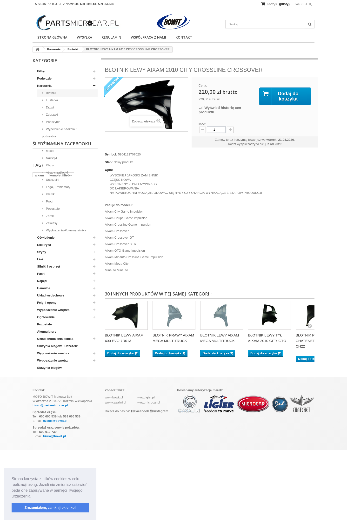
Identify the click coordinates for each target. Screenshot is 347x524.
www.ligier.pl (146, 471)
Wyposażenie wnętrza (53, 310)
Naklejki (51, 158)
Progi (49, 201)
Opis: (109, 170)
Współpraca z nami (148, 37)
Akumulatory (46, 331)
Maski (49, 151)
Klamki (50, 194)
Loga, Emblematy (57, 187)
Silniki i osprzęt (48, 266)
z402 (38, 427)
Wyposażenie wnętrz (52, 360)
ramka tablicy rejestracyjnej (55, 420)
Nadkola (51, 143)
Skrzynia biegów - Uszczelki (58, 346)
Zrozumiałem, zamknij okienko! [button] (50, 508)
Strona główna (52, 37)
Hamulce (43, 288)
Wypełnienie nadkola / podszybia (59, 132)
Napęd (42, 281)
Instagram (159, 485)
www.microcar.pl (148, 476)
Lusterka (51, 100)
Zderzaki (51, 114)
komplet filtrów (60, 413)
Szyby (41, 252)
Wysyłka (84, 37)
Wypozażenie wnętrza (53, 353)
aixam (39, 413)
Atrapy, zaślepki (56, 172)
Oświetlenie (45, 237)
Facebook (140, 485)
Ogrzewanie (46, 317)
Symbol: (111, 154)
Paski (41, 273)
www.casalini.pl (115, 476)
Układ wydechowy (50, 295)
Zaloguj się (303, 4)
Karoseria (44, 85)
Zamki (49, 216)
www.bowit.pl (114, 471)
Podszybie (52, 122)
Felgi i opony (46, 302)
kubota (87, 420)
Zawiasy (51, 223)
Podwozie (44, 78)
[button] (33, 496)
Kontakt (184, 37)
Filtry (41, 71)
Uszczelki (52, 179)
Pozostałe (52, 208)
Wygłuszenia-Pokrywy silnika (65, 230)
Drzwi (49, 107)
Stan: (109, 162)
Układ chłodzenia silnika (55, 339)
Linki (40, 259)
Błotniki (50, 93)
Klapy (49, 165)
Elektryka (44, 245)
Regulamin (111, 37)
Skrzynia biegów (49, 367)
